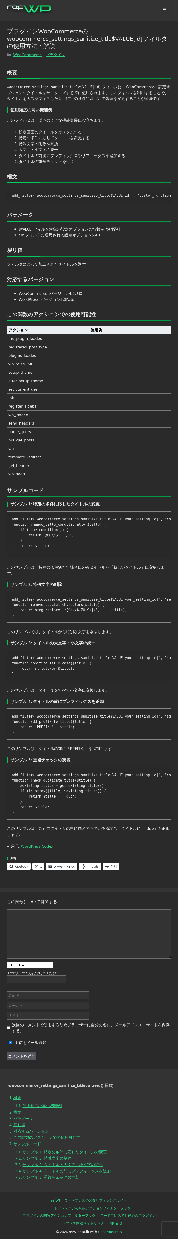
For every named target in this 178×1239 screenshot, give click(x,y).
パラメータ (23, 1118)
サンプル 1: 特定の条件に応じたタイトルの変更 (64, 1152)
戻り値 (19, 1124)
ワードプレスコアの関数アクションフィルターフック (89, 1208)
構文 (17, 1112)
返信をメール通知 (26, 1042)
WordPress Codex (37, 846)
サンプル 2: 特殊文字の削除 (46, 1158)
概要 (17, 1097)
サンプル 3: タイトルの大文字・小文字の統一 (62, 1164)
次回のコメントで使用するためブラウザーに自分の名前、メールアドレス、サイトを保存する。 (91, 1027)
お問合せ (116, 1223)
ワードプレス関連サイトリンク (79, 1223)
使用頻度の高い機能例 (42, 1105)
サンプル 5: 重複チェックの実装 (50, 1177)
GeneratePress (110, 1231)
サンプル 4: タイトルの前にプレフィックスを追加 (66, 1171)
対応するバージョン (31, 1131)
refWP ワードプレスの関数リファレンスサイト (89, 1200)
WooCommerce (27, 54)
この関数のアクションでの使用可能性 (46, 1137)
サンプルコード (27, 1143)
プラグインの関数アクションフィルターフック (58, 1215)
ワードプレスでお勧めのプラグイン (128, 1215)
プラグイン (55, 54)
